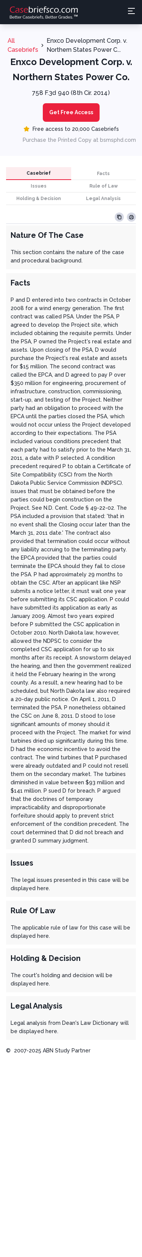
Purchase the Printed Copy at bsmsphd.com (79, 140)
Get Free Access (71, 112)
